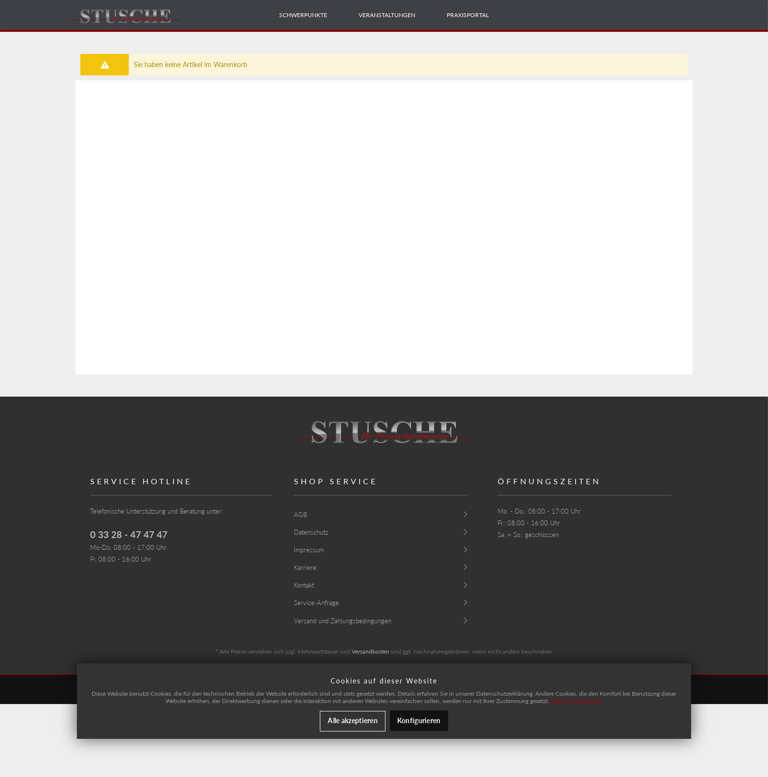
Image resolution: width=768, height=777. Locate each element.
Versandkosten (370, 651)
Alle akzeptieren (352, 720)
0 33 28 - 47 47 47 (129, 534)
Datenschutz (311, 532)
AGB (300, 514)
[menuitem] (303, 15)
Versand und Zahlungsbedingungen (342, 621)
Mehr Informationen (576, 701)
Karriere (305, 567)
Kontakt (304, 585)
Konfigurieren (419, 720)
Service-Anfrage (316, 603)
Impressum (309, 550)
